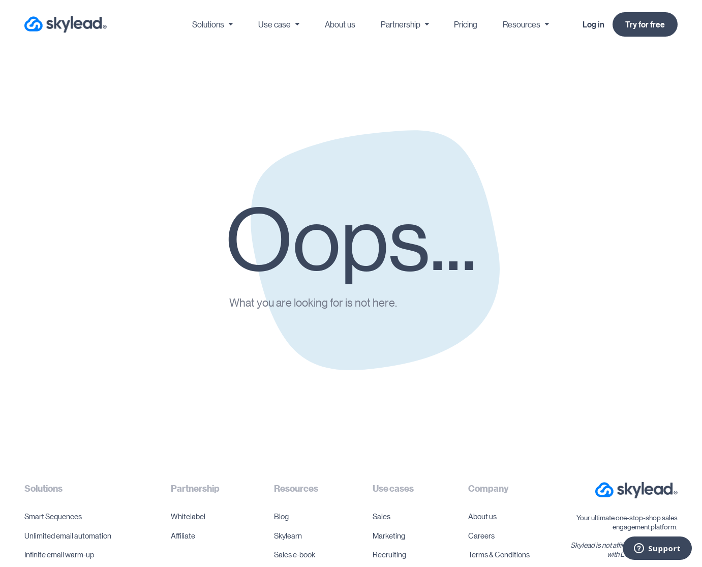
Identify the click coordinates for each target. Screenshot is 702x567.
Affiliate (183, 535)
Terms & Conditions (499, 554)
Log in (593, 24)
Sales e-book (294, 554)
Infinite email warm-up (59, 554)
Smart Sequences (53, 516)
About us (482, 516)
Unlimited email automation (67, 535)
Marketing (389, 535)
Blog (281, 516)
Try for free (645, 24)
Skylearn (288, 535)
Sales (381, 516)
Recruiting (389, 554)
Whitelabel (188, 516)
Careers (481, 535)
